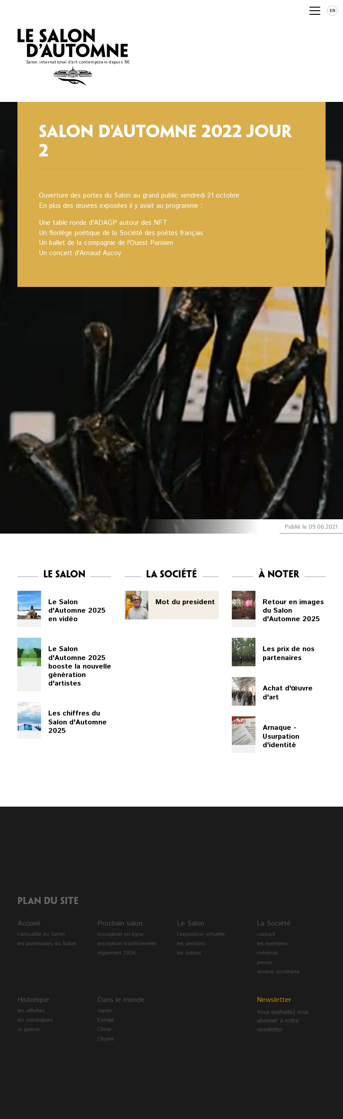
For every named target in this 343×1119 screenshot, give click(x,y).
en (332, 11)
